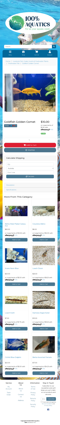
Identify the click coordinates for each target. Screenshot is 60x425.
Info (51, 129)
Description (10, 185)
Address (21, 400)
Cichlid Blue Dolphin (13, 357)
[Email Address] (44, 399)
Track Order (9, 394)
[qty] (30, 164)
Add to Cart (30, 145)
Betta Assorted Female (42, 357)
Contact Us (21, 396)
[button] (30, 150)
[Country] (30, 168)
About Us (21, 390)
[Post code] (30, 172)
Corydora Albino (38, 224)
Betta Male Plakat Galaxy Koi (15, 225)
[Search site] (54, 46)
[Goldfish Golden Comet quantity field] (30, 140)
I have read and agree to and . (48, 403)
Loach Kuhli (9, 313)
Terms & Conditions (47, 403)
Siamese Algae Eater (41, 313)
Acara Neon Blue (12, 268)
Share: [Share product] (10, 125)
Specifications (11, 190)
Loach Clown (37, 268)
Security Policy (33, 405)
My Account (9, 388)
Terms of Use (33, 388)
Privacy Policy (33, 394)
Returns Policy (33, 400)
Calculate (30, 176)
